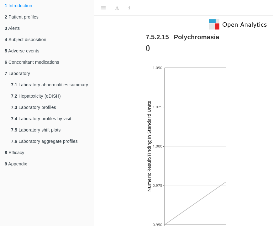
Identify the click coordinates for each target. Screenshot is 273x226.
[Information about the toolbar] (129, 8)
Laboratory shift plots (36, 129)
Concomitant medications (32, 62)
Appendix (16, 163)
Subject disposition (25, 39)
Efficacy (14, 152)
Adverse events (22, 50)
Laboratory (17, 73)
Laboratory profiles (33, 107)
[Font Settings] (117, 8)
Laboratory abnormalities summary (49, 84)
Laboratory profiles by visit (41, 118)
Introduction (18, 5)
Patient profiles (22, 16)
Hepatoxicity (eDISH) (36, 96)
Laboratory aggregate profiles (44, 141)
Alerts (12, 28)
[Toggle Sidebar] (103, 8)
